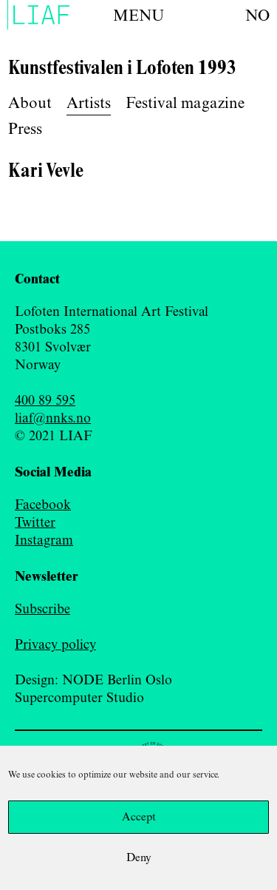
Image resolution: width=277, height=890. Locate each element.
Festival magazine (185, 103)
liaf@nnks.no (53, 419)
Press (25, 129)
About (30, 103)
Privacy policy (55, 645)
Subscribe (42, 609)
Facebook (43, 505)
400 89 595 (45, 401)
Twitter (35, 523)
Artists (88, 103)
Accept (139, 817)
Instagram (44, 541)
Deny (138, 858)
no (257, 16)
